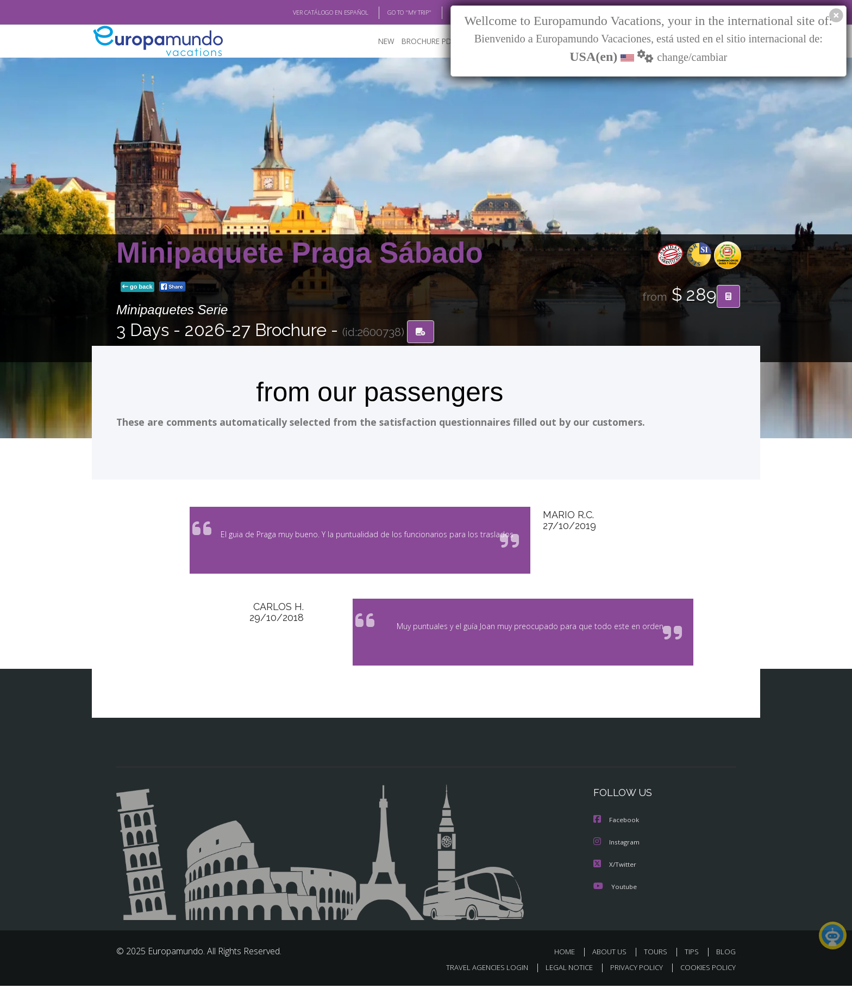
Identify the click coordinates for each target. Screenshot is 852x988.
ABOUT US (612, 954)
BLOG (444, 12)
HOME (568, 954)
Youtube (615, 889)
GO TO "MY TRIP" (391, 12)
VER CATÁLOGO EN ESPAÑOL (305, 12)
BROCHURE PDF (420, 41)
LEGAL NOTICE (561, 970)
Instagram (617, 845)
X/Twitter (615, 867)
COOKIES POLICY (705, 970)
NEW (375, 41)
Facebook (616, 823)
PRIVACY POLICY (632, 970)
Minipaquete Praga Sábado (299, 253)
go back (137, 287)
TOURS (658, 954)
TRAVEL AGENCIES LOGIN (477, 970)
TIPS (693, 954)
